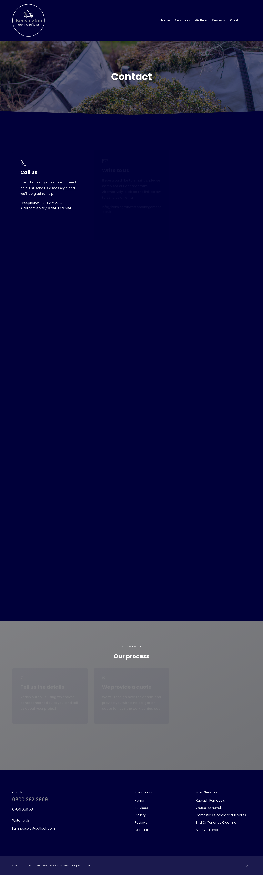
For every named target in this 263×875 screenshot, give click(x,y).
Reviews (218, 20)
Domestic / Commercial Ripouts (221, 815)
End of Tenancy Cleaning (216, 822)
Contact (237, 20)
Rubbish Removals (210, 800)
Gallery (201, 20)
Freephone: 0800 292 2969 (41, 203)
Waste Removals (209, 807)
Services (181, 20)
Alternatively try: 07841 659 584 (45, 208)
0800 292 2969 (30, 800)
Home (165, 20)
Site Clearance (207, 829)
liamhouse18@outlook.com (33, 828)
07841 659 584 (23, 809)
